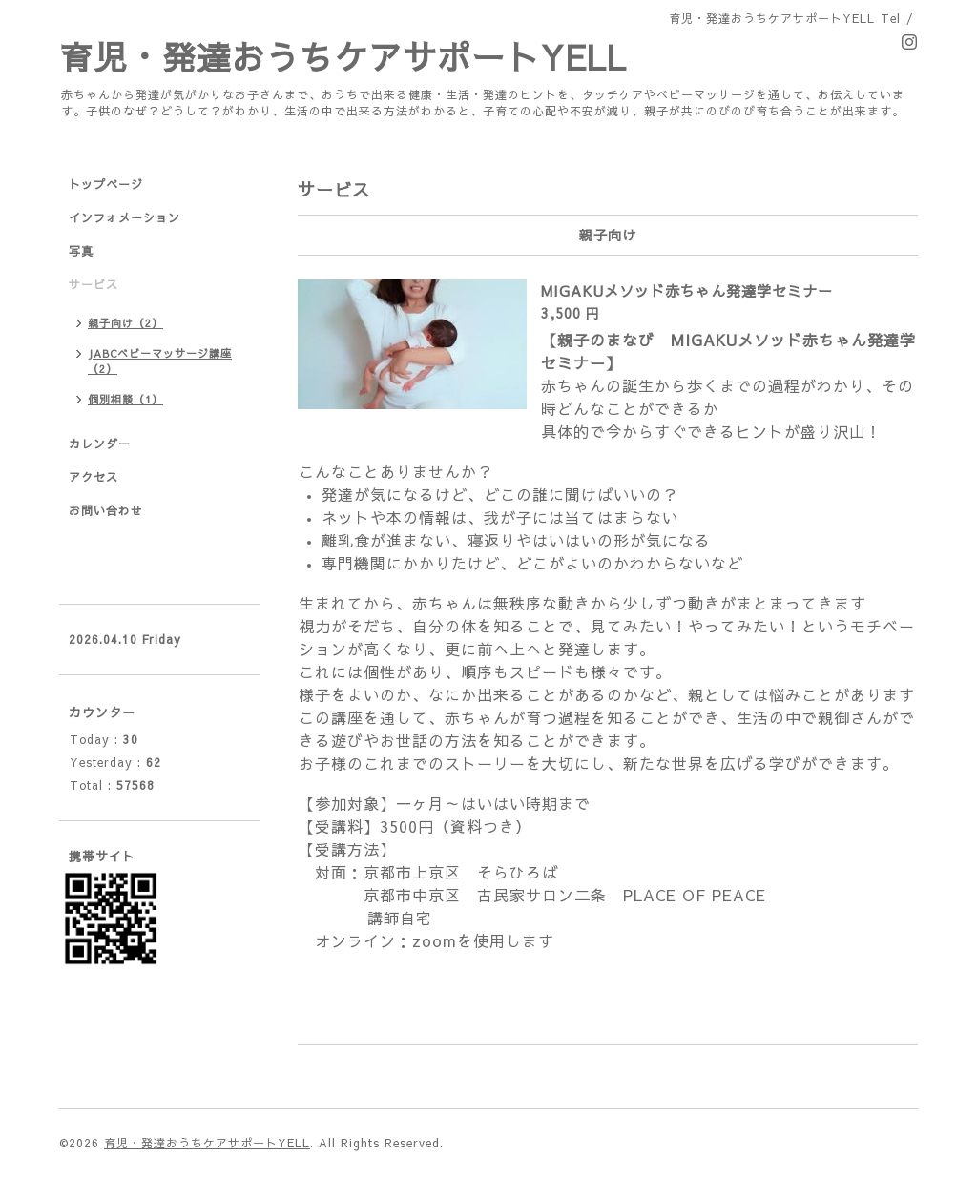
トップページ (106, 184)
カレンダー (100, 443)
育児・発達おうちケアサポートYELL (343, 56)
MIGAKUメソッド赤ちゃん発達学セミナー (687, 290)
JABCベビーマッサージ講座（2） (160, 361)
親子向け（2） (125, 323)
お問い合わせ (106, 510)
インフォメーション (124, 217)
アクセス (93, 477)
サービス (93, 284)
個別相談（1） (125, 399)
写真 (81, 250)
